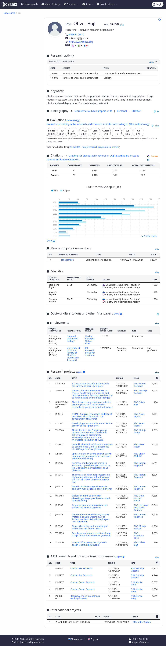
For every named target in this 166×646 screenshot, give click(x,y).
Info (86, 4)
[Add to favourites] (159, 19)
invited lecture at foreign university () (21, 163)
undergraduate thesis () (25, 130)
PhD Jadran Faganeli (139, 464)
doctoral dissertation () (23, 121)
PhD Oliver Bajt (139, 403)
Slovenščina (75, 639)
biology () (13, 188)
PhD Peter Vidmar (139, 424)
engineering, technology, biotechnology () (19, 212)
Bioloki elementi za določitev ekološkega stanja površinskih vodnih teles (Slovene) (91, 498)
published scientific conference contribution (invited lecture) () (23, 37)
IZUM (17, 639)
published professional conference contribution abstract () (23, 72)
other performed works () (24, 178)
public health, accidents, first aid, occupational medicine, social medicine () (23, 228)
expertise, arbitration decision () (20, 143)
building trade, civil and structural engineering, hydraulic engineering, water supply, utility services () (23, 256)
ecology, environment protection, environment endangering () (23, 196)
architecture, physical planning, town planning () (22, 276)
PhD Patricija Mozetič (137, 569)
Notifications (106, 4)
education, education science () (23, 233)
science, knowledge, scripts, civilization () (21, 281)
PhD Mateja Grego (140, 431)
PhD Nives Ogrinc (139, 415)
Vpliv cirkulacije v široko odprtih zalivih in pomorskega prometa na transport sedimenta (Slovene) (92, 456)
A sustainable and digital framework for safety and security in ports (90, 384)
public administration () (19, 295)
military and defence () (18, 299)
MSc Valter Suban (142, 621)
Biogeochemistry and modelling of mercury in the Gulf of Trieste (90, 527)
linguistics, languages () (19, 314)
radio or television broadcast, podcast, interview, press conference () (22, 150)
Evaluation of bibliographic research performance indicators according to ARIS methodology (98, 124)
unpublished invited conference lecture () (19, 174)
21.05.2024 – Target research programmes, (90, 146)
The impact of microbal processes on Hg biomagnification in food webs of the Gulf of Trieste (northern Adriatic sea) (91, 478)
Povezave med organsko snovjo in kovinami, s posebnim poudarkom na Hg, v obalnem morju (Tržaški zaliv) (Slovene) (91, 466)
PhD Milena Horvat (140, 527)
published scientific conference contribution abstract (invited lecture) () (23, 56)
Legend (80, 372)
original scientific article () (21, 24)
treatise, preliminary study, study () (23, 138)
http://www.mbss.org (79, 41)
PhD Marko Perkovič (139, 384)
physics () (12, 262)
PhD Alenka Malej (136, 583)
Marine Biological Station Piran (90, 340)
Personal (122, 111)
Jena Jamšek (67, 259)
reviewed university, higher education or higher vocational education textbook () (23, 104)
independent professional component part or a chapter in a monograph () (23, 87)
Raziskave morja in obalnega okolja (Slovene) (85, 597)
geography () (14, 317)
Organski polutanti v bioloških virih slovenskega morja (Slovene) (90, 506)
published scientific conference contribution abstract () (23, 64)
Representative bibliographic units (93, 111)
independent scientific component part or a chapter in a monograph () (23, 79)
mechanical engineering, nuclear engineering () (23, 221)
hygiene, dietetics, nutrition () (22, 305)
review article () (19, 29)
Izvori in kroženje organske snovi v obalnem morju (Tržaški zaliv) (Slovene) (92, 487)
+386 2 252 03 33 (138, 639)
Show (51, 240)
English (93, 639)
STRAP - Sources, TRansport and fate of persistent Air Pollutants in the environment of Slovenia (92, 416)
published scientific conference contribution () (21, 44)
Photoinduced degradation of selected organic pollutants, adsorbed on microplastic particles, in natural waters (92, 404)
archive (115, 146)
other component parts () (24, 96)
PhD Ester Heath (139, 445)
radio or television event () (25, 159)
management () (15, 286)
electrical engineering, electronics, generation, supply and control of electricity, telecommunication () (22, 240)
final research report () (23, 134)
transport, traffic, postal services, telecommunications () (23, 201)
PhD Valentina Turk (139, 535)
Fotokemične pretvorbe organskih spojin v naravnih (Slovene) (89, 543)
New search (29, 4)
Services (70, 4)
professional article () (22, 32)
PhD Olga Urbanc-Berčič (139, 498)
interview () (17, 92)
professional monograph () (25, 99)
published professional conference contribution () (20, 49)
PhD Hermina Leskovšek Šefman (141, 507)
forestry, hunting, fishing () (21, 272)
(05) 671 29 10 (74, 34)
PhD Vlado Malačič (139, 454)
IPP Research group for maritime (90, 351)
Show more (149, 236)
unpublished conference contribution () (21, 169)
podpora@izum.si (139, 642)
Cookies (16, 642)
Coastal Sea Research (82, 568)
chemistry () (14, 192)
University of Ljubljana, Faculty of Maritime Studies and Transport (73, 353)
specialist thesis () (20, 127)
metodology (72, 120)
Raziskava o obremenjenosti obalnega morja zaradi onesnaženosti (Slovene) (91, 534)
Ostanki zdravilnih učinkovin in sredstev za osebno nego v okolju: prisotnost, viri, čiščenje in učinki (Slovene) (92, 447)
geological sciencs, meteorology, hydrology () (23, 207)
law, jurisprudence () (17, 289)
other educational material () (23, 111)
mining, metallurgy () (18, 268)
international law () (17, 292)
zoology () (12, 265)
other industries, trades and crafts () (21, 309)
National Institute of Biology (72, 339)
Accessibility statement (32, 642)
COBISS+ (136, 111)
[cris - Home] (9, 4)
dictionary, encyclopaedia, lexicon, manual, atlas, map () (22, 116)
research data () (19, 156)
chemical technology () (19, 217)
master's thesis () (21, 124)
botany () (12, 302)
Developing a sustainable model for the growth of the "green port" (92, 424)
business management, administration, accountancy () (23, 248)
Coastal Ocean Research (83, 582)
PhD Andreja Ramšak (140, 391)
